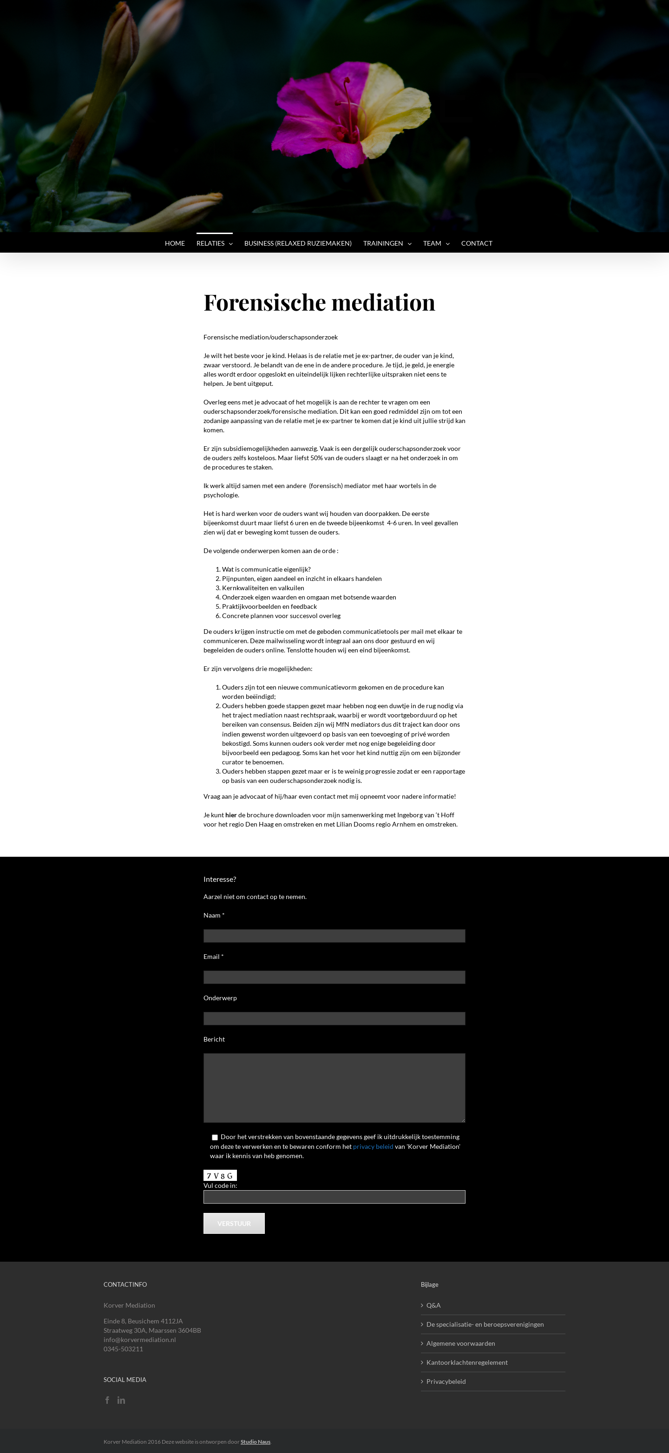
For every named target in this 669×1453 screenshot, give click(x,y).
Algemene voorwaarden (460, 1343)
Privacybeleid (446, 1381)
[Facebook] (107, 1400)
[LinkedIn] (121, 1400)
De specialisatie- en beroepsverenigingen (485, 1324)
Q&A (433, 1305)
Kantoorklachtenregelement (467, 1362)
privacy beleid (373, 1146)
